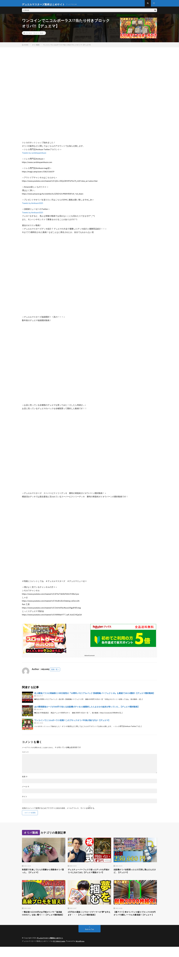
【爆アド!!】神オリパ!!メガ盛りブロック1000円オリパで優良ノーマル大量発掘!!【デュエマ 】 (134, 921)
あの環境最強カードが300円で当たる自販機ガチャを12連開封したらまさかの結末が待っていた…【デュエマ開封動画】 (86, 709)
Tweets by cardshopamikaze (34, 155)
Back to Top (89, 940)
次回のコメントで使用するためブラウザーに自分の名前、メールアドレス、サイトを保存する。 (59, 810)
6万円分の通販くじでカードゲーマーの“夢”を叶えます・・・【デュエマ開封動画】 (89, 921)
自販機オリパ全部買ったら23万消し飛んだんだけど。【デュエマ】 (134, 873)
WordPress (81, 951)
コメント (25, 754)
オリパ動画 (39, 35)
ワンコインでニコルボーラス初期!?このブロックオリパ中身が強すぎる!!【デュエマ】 (72, 722)
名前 (25, 779)
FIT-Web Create (59, 951)
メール (25, 789)
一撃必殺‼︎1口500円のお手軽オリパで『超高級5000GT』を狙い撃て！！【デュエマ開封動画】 (43, 921)
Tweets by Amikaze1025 (32, 205)
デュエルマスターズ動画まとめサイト (51, 948)
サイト (24, 799)
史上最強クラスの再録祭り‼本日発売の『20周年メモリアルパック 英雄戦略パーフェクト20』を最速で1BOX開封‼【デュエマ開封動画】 (94, 695)
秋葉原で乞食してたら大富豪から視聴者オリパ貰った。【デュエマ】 (43, 873)
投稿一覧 (54, 672)
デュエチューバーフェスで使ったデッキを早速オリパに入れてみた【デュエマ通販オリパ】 (89, 875)
